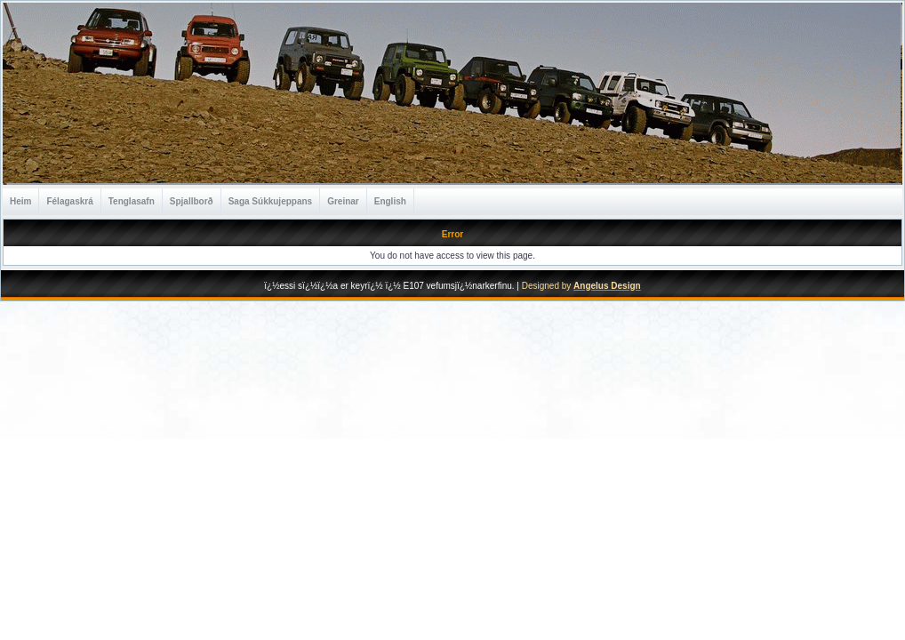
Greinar (343, 201)
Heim (20, 201)
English (390, 201)
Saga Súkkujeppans (270, 201)
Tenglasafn (131, 201)
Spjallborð (191, 201)
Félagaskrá (69, 201)
